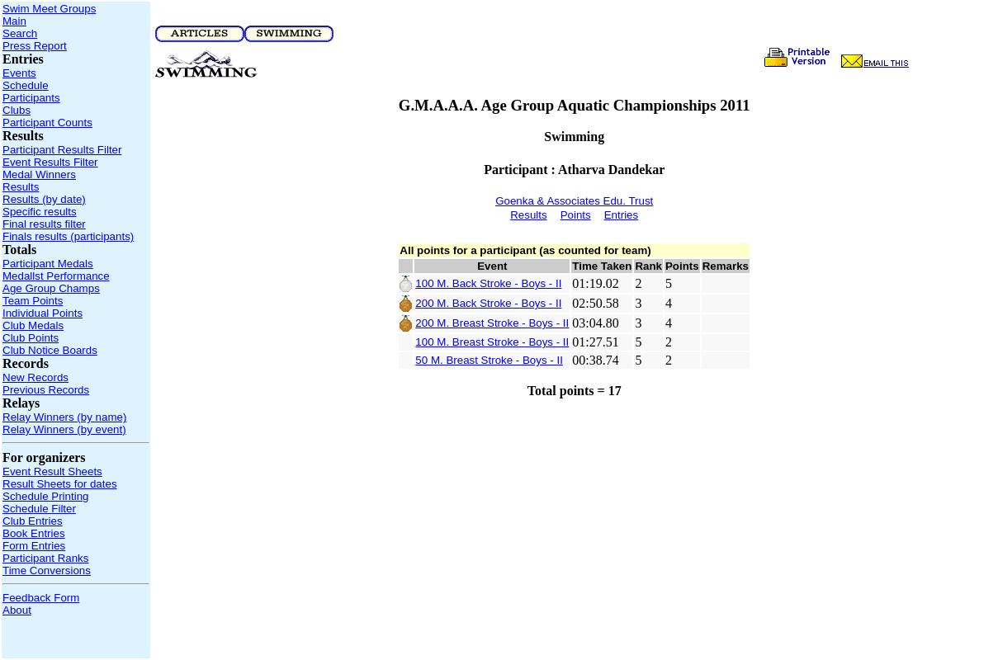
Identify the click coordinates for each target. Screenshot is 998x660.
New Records (35, 377)
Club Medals (33, 325)
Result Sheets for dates (59, 484)
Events (19, 73)
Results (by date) (44, 199)
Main (14, 21)
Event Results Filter (50, 162)
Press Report (34, 46)
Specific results (39, 211)
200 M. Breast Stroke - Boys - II (492, 323)
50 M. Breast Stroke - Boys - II (489, 360)
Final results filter (44, 224)
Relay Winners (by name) (64, 417)
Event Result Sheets (52, 471)
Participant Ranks (45, 558)
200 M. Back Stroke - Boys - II (488, 303)
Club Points (30, 338)
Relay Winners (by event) (64, 429)
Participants (31, 98)
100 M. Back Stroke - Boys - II (488, 283)
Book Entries (33, 533)
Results (20, 187)
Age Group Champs (51, 288)
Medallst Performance (56, 276)
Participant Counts (47, 122)
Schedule (25, 85)
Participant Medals (47, 263)
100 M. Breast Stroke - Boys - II (492, 342)
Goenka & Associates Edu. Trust (574, 201)
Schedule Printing (45, 496)
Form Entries (33, 546)
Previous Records (45, 390)
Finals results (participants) (68, 236)
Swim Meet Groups (49, 8)
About (16, 610)
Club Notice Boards (49, 350)
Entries (621, 215)
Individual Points (42, 313)
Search (19, 33)
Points (575, 215)
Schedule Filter (39, 508)
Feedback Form (40, 598)
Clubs (16, 110)
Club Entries (32, 521)
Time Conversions (46, 570)
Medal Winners (39, 174)
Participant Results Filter (61, 150)
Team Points (32, 301)
